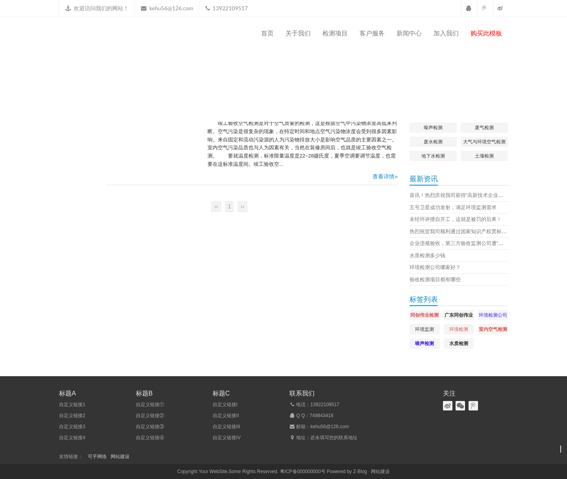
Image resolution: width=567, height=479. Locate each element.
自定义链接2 (72, 415)
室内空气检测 (493, 329)
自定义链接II (226, 415)
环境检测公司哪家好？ (435, 267)
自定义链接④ (150, 437)
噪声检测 (433, 127)
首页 (267, 33)
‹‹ (216, 206)
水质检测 (458, 343)
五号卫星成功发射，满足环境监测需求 (453, 207)
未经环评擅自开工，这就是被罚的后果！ (456, 219)
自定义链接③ (150, 426)
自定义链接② (150, 415)
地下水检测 (433, 156)
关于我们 (298, 33)
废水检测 (433, 142)
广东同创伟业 (459, 315)
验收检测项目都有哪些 (435, 279)
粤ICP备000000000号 (303, 471)
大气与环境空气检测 (484, 142)
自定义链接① (150, 404)
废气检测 (484, 127)
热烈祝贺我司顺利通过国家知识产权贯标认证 (461, 231)
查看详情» (385, 176)
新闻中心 (409, 33)
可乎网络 (97, 456)
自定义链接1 (72, 404)
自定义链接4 (72, 437)
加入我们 (446, 33)
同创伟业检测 (424, 315)
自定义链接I (225, 404)
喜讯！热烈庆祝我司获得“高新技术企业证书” (460, 195)
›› (242, 206)
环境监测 (424, 329)
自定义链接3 (72, 426)
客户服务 (372, 33)
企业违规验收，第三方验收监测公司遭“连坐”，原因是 (470, 243)
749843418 (321, 415)
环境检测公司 (493, 315)
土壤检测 (484, 156)
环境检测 (458, 329)
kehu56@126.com (171, 8)
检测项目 (335, 33)
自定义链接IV (227, 437)
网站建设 (120, 456)
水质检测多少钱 (427, 255)
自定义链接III (226, 426)
